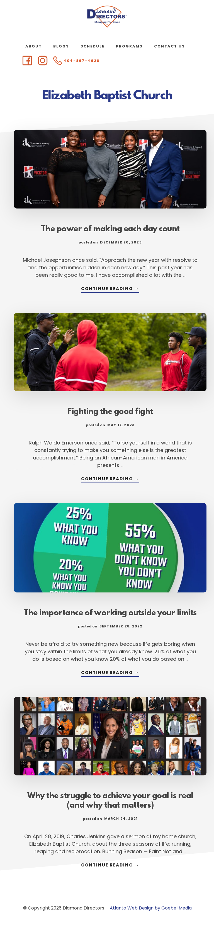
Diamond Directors (107, 17)
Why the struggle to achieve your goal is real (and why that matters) (110, 801)
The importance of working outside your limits (110, 613)
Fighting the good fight (110, 412)
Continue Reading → (110, 289)
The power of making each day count (110, 229)
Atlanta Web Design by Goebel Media (151, 908)
